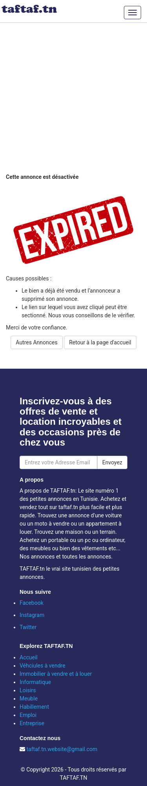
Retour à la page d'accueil (100, 342)
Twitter (28, 627)
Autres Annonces (36, 342)
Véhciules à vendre (42, 665)
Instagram (32, 615)
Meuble (29, 698)
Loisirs (28, 690)
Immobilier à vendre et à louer (56, 674)
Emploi (28, 715)
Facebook (32, 603)
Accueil (29, 657)
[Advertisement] (73, 97)
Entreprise (32, 723)
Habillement (34, 707)
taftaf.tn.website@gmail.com (61, 749)
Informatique (35, 682)
